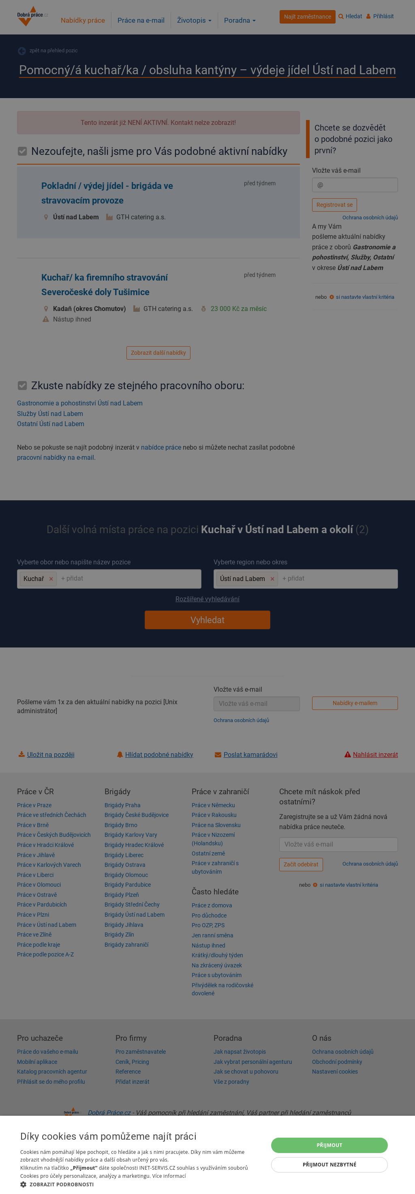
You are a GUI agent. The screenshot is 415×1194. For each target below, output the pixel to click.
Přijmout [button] (329, 1145)
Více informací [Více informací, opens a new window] (169, 1176)
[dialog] (207, 1155)
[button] (140, 1184)
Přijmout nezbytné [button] (330, 1164)
